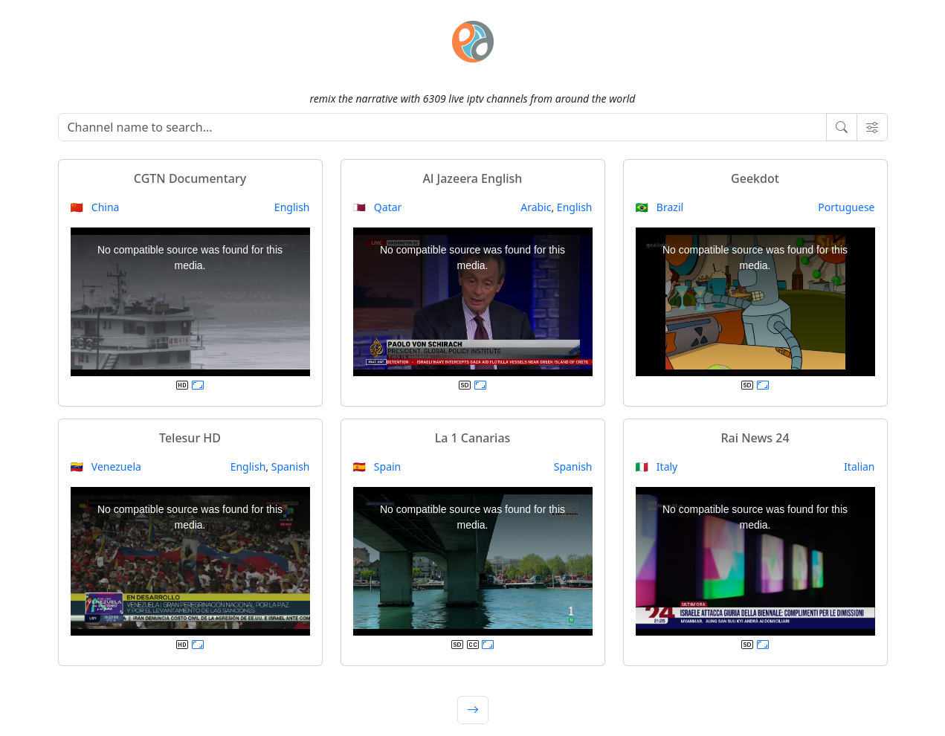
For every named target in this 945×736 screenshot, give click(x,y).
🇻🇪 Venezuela (106, 466)
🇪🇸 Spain (377, 466)
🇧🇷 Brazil (660, 207)
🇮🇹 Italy (657, 466)
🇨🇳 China (95, 207)
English (292, 207)
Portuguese (846, 207)
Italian (859, 466)
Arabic (535, 207)
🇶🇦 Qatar (377, 207)
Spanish (290, 466)
